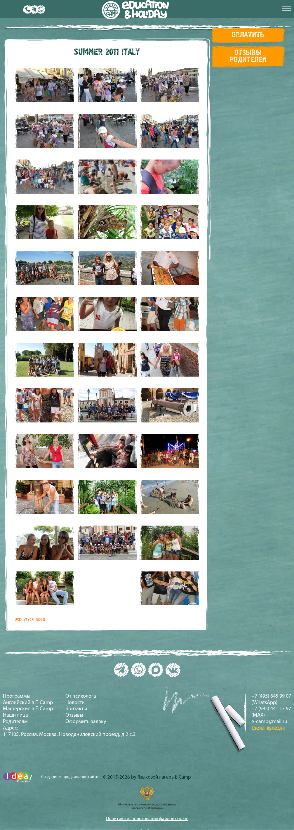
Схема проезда (268, 728)
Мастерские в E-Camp (28, 709)
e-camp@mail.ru (269, 722)
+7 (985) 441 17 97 (271, 709)
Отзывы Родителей (248, 56)
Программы (16, 696)
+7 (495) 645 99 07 (271, 696)
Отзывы (74, 715)
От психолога (80, 696)
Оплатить (248, 35)
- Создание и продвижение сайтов (51, 777)
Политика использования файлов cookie (147, 819)
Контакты (76, 709)
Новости (75, 703)
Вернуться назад (30, 619)
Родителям (15, 722)
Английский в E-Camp (28, 703)
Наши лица (15, 715)
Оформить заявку (85, 722)
